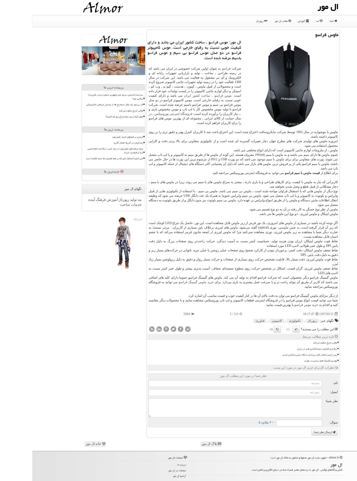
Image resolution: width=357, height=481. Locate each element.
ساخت (93, 205)
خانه (301, 21)
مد (287, 21)
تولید (101, 199)
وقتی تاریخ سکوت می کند (293, 342)
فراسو (194, 68)
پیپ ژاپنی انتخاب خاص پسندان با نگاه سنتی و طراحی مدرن (277, 355)
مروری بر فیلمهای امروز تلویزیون (95, 137)
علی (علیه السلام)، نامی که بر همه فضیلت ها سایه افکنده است (82, 158)
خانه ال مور (63, 444)
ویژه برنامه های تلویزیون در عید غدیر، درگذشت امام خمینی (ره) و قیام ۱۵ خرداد (83, 150)
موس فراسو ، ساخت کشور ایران (175, 95)
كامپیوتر (244, 320)
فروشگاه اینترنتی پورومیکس (141, 114)
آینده (59, 199)
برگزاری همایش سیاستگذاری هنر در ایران (285, 349)
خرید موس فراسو (274, 305)
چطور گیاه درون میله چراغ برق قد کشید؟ (92, 116)
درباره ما (149, 464)
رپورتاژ (229, 21)
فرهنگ (68, 199)
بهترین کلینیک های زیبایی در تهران (288, 360)
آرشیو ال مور (147, 475)
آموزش (271, 21)
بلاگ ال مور (179, 444)
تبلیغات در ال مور (145, 470)
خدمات (103, 205)
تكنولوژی (262, 320)
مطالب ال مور (250, 21)
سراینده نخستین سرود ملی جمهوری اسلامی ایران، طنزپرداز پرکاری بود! (83, 97)
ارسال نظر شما (292, 432)
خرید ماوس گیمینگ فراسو (163, 282)
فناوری (227, 320)
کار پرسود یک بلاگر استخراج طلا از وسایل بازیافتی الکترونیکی (82, 104)
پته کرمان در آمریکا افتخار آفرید (96, 143)
